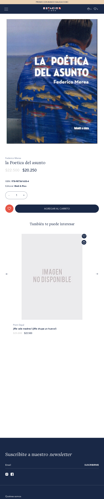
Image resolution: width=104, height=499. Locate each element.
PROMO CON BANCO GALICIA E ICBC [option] (52, 2)
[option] (52, 97)
